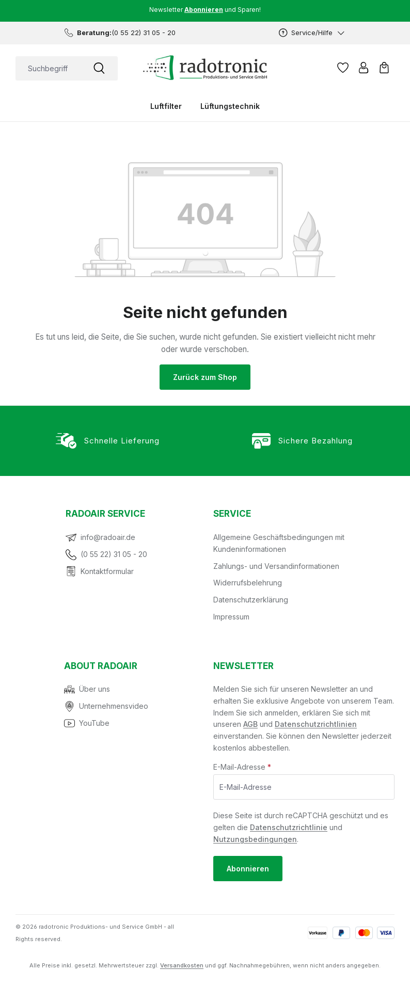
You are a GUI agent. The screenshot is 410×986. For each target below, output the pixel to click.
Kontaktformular (107, 571)
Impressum (231, 616)
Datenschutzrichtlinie (288, 827)
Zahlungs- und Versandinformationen (276, 566)
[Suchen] (99, 68)
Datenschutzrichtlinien (316, 724)
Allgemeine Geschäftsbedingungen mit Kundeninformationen (278, 543)
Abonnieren (248, 868)
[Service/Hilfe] (312, 33)
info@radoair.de (108, 537)
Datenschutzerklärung (250, 599)
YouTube (94, 723)
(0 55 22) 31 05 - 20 (114, 554)
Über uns (94, 689)
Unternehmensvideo (113, 706)
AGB (250, 724)
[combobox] (48, 68)
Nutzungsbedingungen (255, 839)
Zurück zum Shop (205, 377)
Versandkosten (181, 965)
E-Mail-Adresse (242, 766)
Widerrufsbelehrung (247, 582)
